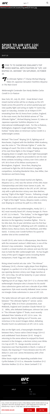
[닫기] (47, 403)
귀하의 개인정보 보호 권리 (7, 410)
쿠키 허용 (29, 410)
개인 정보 (32, 394)
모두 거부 (41, 410)
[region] (25, 407)
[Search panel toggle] (47, 3)
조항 (30, 391)
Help (14, 389)
